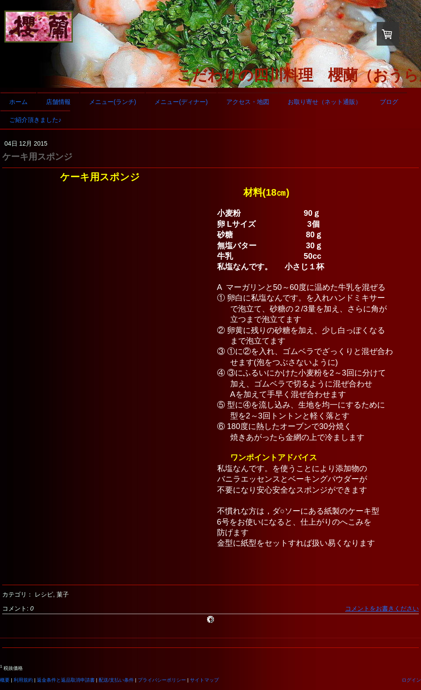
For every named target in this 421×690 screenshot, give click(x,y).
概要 (5, 680)
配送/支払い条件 (116, 680)
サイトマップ (204, 680)
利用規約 (23, 680)
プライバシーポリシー (162, 680)
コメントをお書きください (382, 608)
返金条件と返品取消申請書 (66, 680)
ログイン (411, 680)
